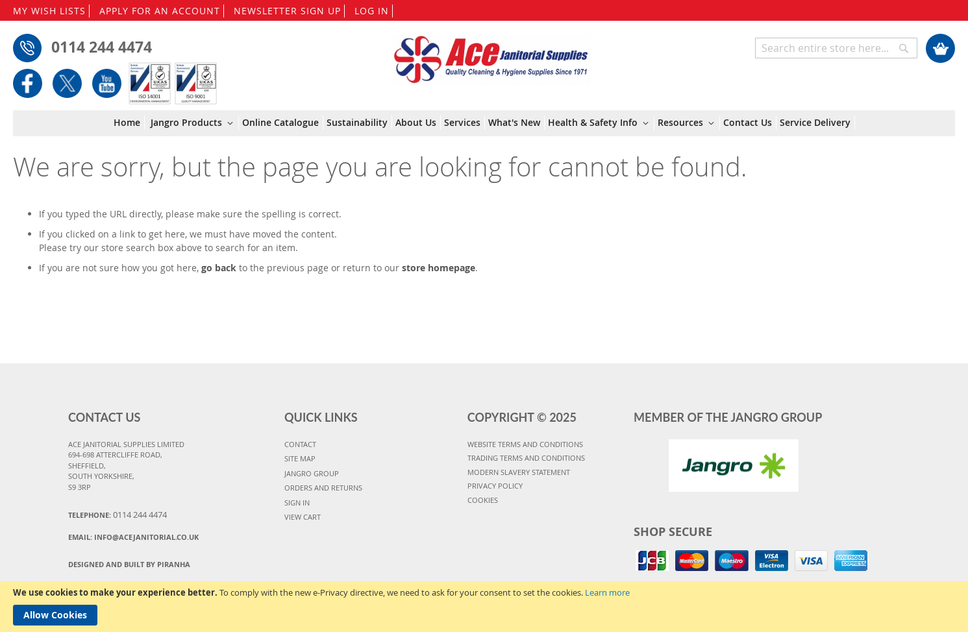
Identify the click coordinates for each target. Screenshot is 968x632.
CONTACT (300, 444)
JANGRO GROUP (311, 473)
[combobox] (836, 48)
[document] (484, 607)
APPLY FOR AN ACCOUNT (159, 11)
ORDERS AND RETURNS (323, 487)
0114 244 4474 (101, 46)
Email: (133, 537)
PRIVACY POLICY (495, 486)
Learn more (607, 592)
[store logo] (490, 53)
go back (218, 267)
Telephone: (117, 514)
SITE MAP (300, 458)
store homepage (438, 267)
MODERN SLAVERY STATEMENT (518, 472)
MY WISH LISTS (49, 11)
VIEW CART (302, 517)
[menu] (484, 123)
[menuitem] (129, 122)
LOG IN (371, 11)
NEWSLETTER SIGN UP (287, 11)
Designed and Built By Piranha (129, 564)
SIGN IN (297, 502)
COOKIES (482, 500)
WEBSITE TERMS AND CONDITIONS (525, 444)
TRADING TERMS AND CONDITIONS (526, 458)
